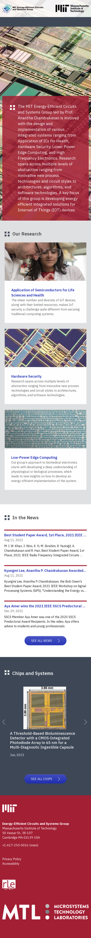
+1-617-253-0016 (15, 845)
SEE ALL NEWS (45, 647)
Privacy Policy (11, 859)
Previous (7, 728)
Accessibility (10, 863)
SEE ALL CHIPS (45, 783)
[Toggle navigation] (82, 22)
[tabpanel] (47, 725)
